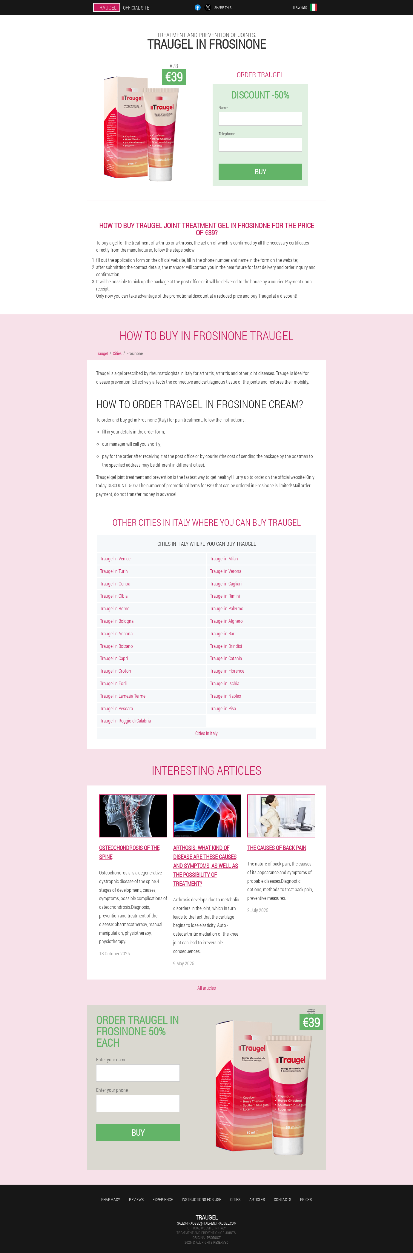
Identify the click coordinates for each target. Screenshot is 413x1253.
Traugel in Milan (224, 558)
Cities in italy (206, 733)
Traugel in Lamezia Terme (122, 696)
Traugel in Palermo (226, 608)
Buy (260, 171)
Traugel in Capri (114, 658)
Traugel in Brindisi (226, 646)
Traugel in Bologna (116, 621)
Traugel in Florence (227, 671)
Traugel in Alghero (226, 621)
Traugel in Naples (225, 696)
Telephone (227, 134)
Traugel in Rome (114, 608)
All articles (206, 988)
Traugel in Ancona (116, 633)
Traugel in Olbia (114, 596)
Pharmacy (110, 1199)
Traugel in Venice (115, 558)
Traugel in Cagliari (226, 583)
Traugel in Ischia (224, 683)
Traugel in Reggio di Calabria (125, 720)
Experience (163, 1199)
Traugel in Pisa (223, 708)
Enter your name (111, 1059)
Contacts (282, 1199)
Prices (306, 1199)
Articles (257, 1199)
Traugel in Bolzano (116, 646)
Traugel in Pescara (116, 708)
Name (223, 108)
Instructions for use (201, 1199)
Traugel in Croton (115, 671)
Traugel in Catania (226, 658)
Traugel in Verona (225, 571)
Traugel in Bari (222, 633)
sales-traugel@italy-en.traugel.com (206, 1223)
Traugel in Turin (114, 571)
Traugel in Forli (113, 683)
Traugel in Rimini (225, 596)
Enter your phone (112, 1090)
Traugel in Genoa (115, 583)
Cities (235, 1199)
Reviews (136, 1199)
